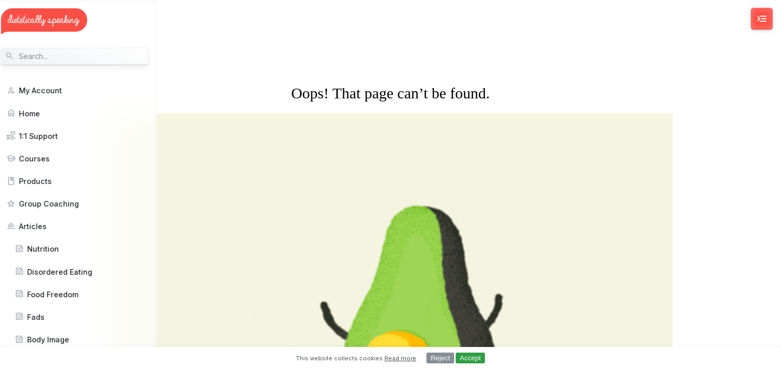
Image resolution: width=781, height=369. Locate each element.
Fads (43, 317)
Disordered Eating (67, 272)
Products (42, 181)
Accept (470, 358)
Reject (440, 358)
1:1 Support (45, 136)
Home (36, 113)
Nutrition (50, 248)
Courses (41, 158)
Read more (400, 358)
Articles (40, 226)
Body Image (55, 339)
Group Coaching (56, 203)
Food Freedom (60, 294)
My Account (47, 90)
